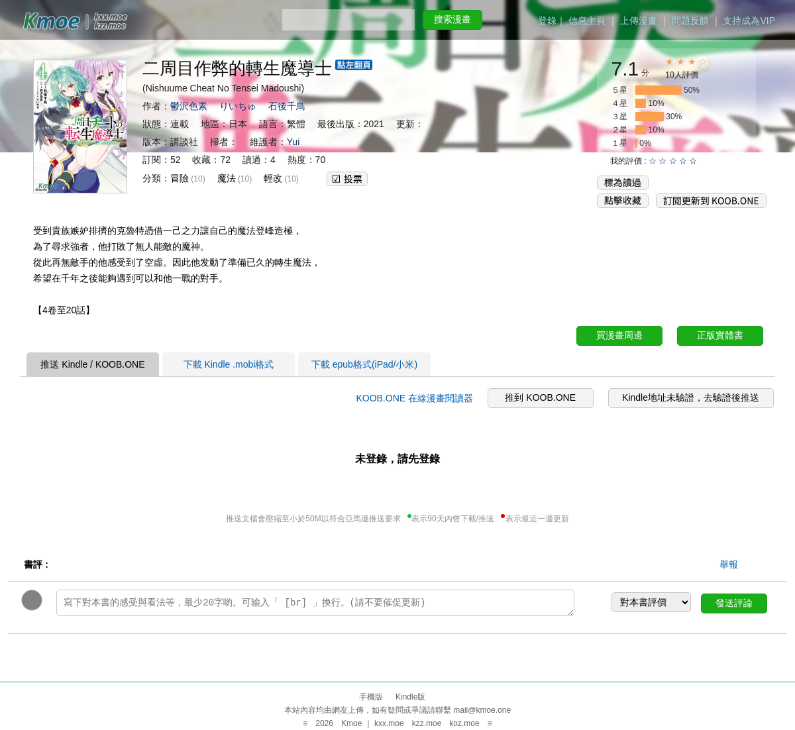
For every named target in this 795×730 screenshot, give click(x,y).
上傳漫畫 (638, 20)
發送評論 (734, 603)
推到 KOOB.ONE (540, 397)
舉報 (728, 564)
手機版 (371, 697)
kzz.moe (427, 723)
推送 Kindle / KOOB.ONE (92, 364)
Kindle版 (410, 697)
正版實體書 (720, 335)
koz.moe (464, 723)
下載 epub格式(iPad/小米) (364, 364)
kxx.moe (389, 723)
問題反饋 (690, 20)
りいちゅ (237, 106)
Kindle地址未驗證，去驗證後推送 (690, 397)
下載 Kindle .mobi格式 (229, 364)
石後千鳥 (286, 106)
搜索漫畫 (452, 19)
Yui (293, 141)
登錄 (547, 20)
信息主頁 (587, 20)
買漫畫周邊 (619, 335)
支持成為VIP (749, 20)
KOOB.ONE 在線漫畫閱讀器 (414, 398)
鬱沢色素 (188, 106)
